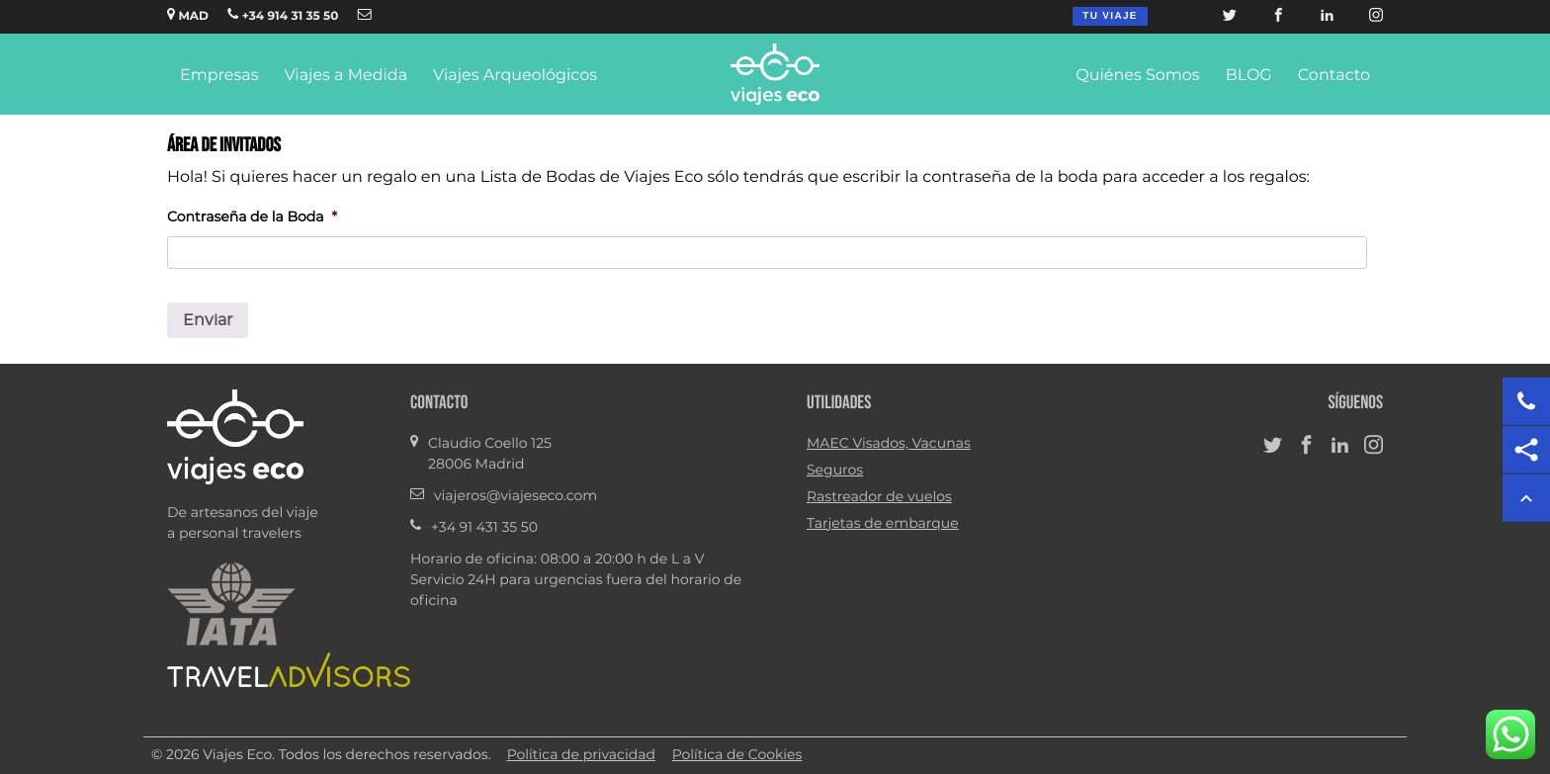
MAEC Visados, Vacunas (889, 444)
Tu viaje (1109, 16)
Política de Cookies (737, 755)
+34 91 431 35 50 (484, 528)
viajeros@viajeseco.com (515, 496)
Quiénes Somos (1137, 76)
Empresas (219, 76)
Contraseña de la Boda (252, 217)
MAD (188, 15)
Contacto (1334, 76)
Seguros (835, 470)
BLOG (1249, 76)
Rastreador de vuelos (879, 497)
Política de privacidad (581, 755)
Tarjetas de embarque (883, 524)
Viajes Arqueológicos (515, 76)
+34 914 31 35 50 (282, 15)
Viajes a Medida (345, 76)
